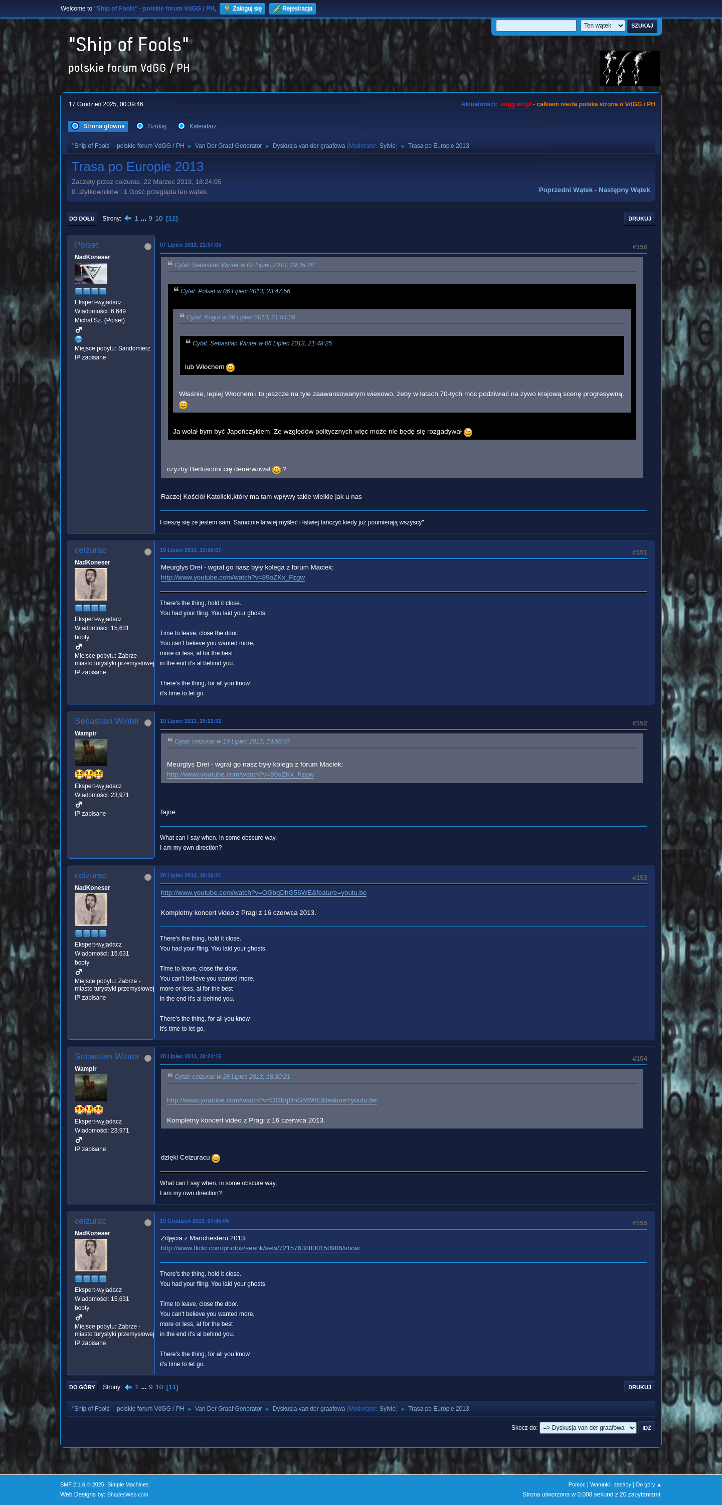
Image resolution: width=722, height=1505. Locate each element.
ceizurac (90, 550)
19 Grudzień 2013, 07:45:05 (194, 1221)
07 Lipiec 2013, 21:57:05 (190, 245)
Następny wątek (624, 190)
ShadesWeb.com (127, 1494)
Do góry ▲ (649, 1484)
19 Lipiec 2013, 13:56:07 (190, 550)
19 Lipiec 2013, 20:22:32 (190, 721)
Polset (86, 245)
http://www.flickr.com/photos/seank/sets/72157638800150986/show (260, 1248)
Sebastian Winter (107, 721)
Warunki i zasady (610, 1484)
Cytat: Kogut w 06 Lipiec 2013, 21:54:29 (241, 317)
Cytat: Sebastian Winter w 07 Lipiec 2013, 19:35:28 (244, 265)
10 (159, 218)
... (144, 218)
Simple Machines (127, 1484)
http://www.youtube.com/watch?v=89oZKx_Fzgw (233, 577)
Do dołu (82, 219)
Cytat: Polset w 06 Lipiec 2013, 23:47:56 (235, 291)
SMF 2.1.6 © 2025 (82, 1484)
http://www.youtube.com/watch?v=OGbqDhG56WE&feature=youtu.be (264, 892)
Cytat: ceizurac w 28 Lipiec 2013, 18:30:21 (232, 1077)
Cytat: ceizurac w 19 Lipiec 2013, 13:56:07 (232, 741)
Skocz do (523, 1427)
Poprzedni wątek (566, 190)
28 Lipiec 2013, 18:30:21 (190, 875)
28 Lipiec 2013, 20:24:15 (190, 1056)
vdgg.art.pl (516, 104)
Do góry (82, 1387)
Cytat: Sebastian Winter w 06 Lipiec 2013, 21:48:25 (262, 343)
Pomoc (577, 1484)
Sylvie (388, 145)
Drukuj (639, 219)
